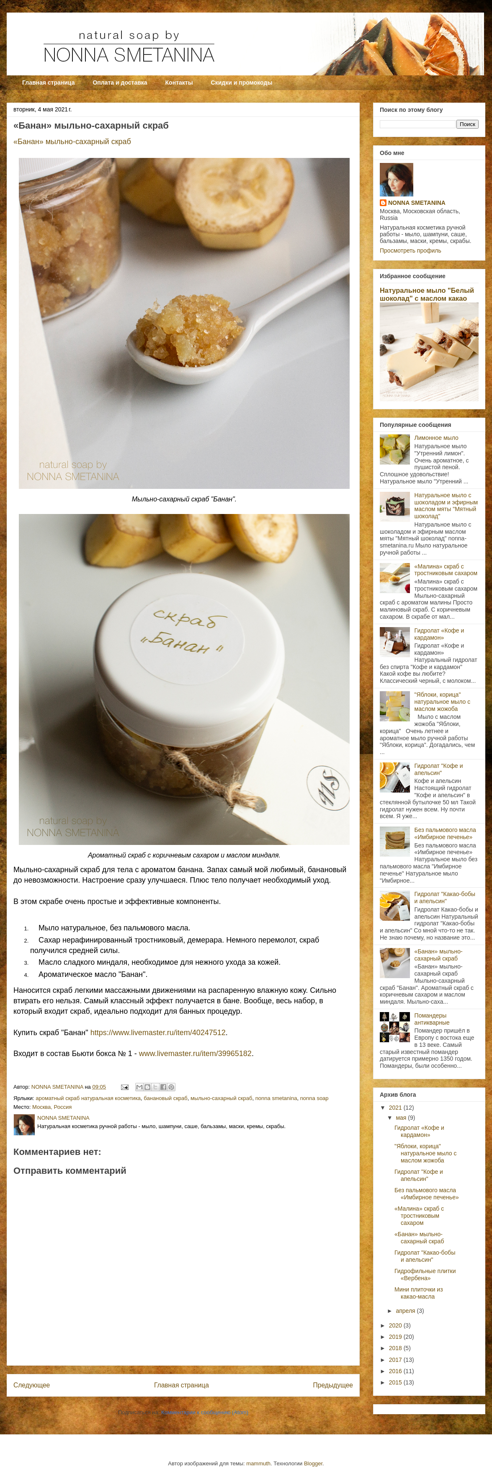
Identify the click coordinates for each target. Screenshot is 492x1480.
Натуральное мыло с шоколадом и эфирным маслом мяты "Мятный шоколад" (446, 505)
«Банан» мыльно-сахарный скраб (73, 141)
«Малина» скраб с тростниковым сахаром (446, 570)
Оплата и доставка (120, 82)
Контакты (179, 82)
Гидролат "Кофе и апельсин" (439, 769)
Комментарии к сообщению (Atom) (204, 1412)
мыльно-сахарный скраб (221, 1098)
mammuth (258, 1463)
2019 (396, 1336)
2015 (396, 1382)
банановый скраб (165, 1098)
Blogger (313, 1463)
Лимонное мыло (437, 437)
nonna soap (314, 1098)
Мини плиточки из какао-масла (418, 1293)
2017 (396, 1359)
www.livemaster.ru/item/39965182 (195, 1053)
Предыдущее (333, 1385)
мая (402, 1117)
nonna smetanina (276, 1098)
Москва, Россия (52, 1107)
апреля (406, 1310)
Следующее (31, 1385)
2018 (396, 1348)
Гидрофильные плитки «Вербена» (425, 1274)
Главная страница (48, 82)
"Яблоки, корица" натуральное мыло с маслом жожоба (443, 701)
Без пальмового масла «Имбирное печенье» (445, 833)
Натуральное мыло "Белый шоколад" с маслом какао (427, 294)
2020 (396, 1325)
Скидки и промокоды (242, 82)
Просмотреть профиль (410, 250)
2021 (396, 1107)
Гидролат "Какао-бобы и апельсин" (445, 897)
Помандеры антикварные (432, 1019)
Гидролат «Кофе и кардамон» (439, 634)
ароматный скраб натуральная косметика (88, 1098)
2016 (396, 1371)
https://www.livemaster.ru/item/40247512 (158, 1032)
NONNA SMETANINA (417, 202)
